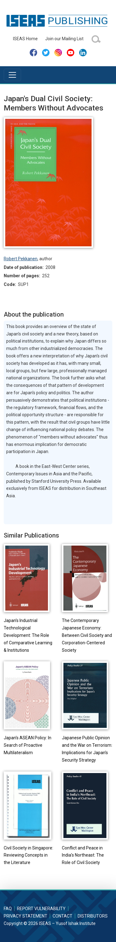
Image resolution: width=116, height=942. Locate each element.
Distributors (93, 916)
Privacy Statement (25, 916)
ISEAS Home (25, 38)
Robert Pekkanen (20, 258)
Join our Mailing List (64, 38)
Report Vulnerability (41, 908)
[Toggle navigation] (12, 75)
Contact (62, 916)
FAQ (8, 908)
